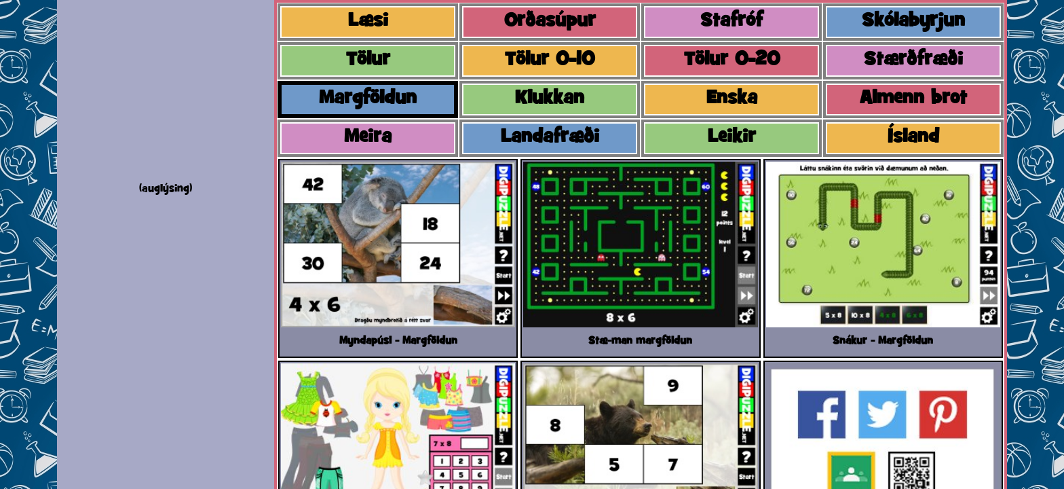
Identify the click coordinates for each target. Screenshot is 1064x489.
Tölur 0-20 (732, 60)
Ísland (913, 137)
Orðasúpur (550, 21)
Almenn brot (913, 99)
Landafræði (550, 137)
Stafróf (731, 21)
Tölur (368, 60)
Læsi (368, 21)
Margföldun (368, 99)
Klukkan (549, 99)
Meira (368, 137)
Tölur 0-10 (549, 60)
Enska (731, 99)
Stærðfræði (913, 60)
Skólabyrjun (913, 21)
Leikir (732, 137)
